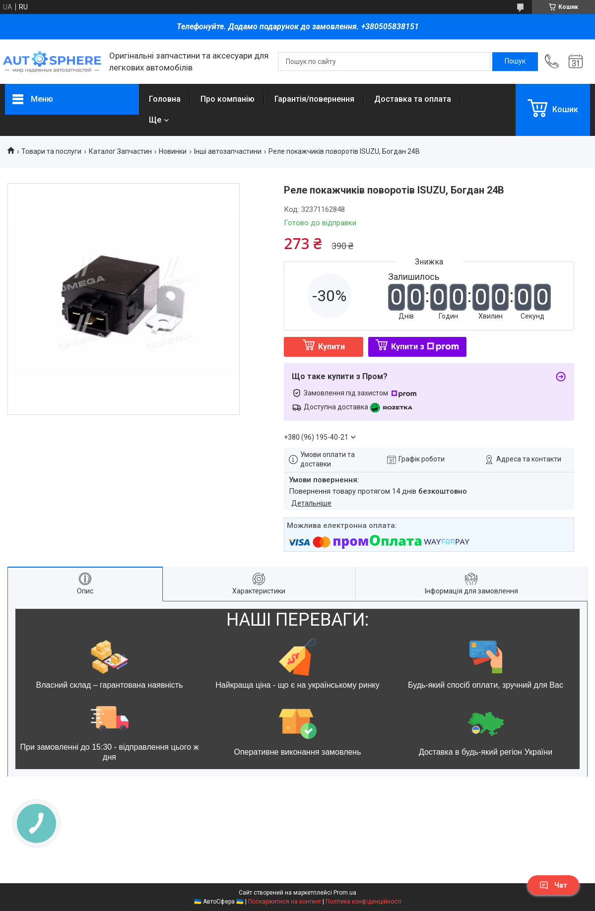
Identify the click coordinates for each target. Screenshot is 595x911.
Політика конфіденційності (363, 901)
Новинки (173, 151)
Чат (553, 885)
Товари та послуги (51, 151)
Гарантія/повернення (314, 99)
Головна (165, 99)
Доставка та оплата (412, 99)
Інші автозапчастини (228, 151)
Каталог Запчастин (120, 151)
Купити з (425, 346)
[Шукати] (515, 61)
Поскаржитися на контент (284, 901)
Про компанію (227, 99)
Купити (331, 346)
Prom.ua (344, 892)
